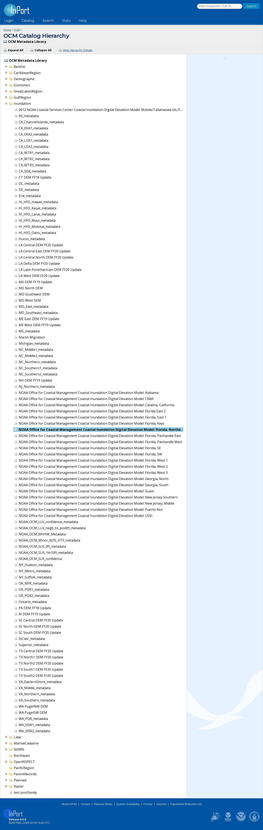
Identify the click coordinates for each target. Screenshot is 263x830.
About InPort (69, 804)
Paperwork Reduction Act (186, 804)
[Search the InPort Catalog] (219, 6)
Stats (66, 21)
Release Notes (103, 804)
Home (7, 30)
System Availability (128, 804)
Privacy (147, 804)
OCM (17, 30)
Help (83, 21)
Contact (85, 804)
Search (48, 21)
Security (161, 804)
